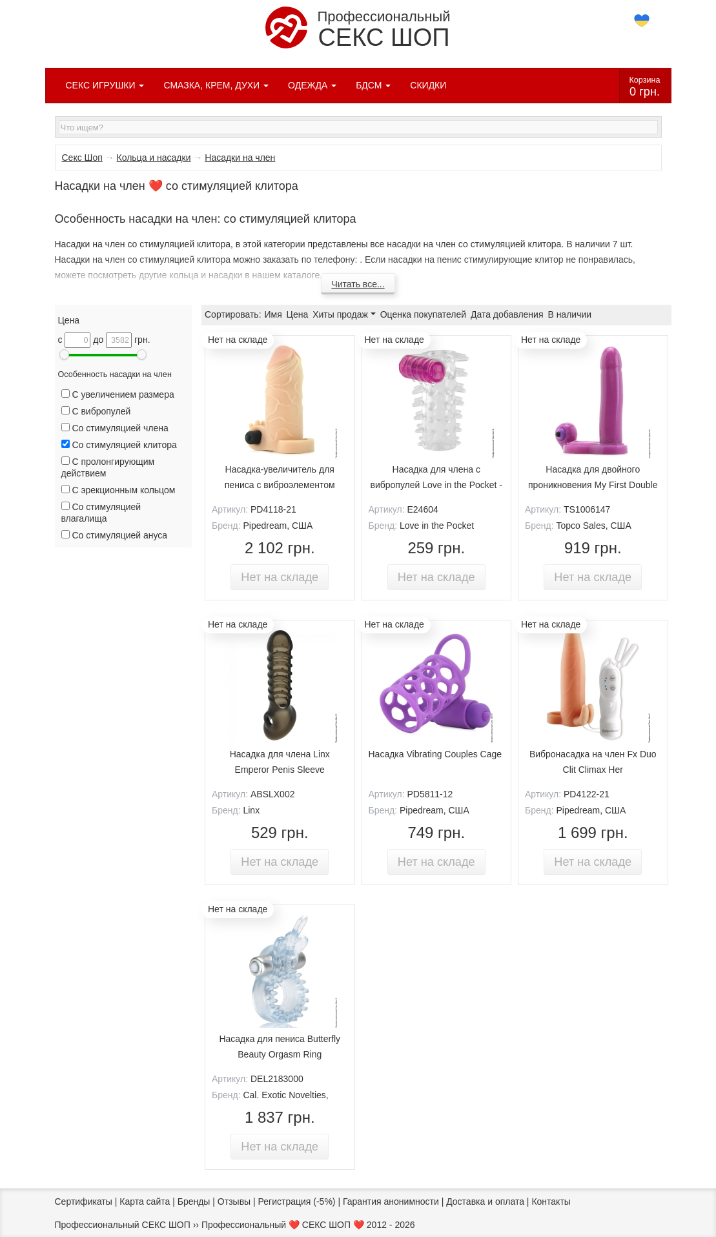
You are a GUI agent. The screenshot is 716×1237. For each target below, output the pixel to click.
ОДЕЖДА (312, 85)
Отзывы (234, 1201)
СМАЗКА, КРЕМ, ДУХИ (216, 85)
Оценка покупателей (423, 314)
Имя (272, 314)
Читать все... (357, 284)
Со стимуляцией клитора (119, 445)
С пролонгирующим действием (108, 467)
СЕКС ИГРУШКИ (105, 85)
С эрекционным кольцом (118, 490)
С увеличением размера (117, 394)
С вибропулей (96, 411)
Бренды (194, 1201)
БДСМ (373, 85)
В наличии (569, 314)
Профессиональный (357, 28)
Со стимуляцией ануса (114, 535)
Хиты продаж (344, 314)
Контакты (550, 1201)
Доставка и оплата (485, 1201)
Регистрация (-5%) (297, 1201)
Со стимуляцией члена (115, 428)
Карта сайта (144, 1201)
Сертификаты (83, 1201)
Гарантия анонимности (391, 1201)
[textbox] (358, 127)
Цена (298, 314)
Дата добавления (507, 314)
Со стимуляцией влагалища (101, 513)
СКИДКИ (428, 85)
